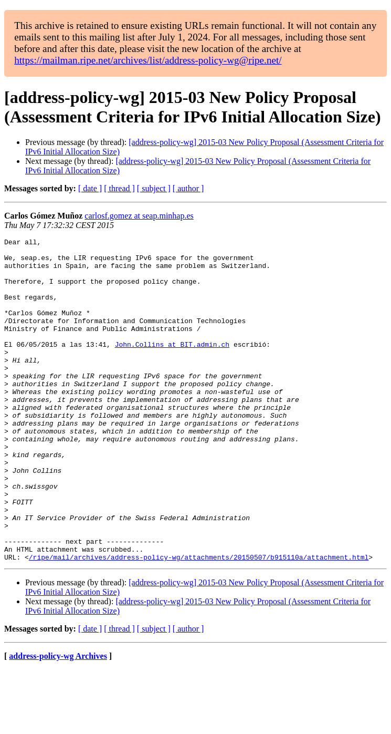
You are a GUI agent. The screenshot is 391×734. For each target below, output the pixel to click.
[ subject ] (154, 188)
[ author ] (188, 188)
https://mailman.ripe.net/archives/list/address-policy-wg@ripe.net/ (148, 60)
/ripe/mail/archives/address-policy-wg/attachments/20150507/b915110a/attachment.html (198, 621)
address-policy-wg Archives (58, 720)
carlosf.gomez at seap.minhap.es (138, 215)
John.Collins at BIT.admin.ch (172, 366)
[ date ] (90, 188)
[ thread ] (119, 188)
